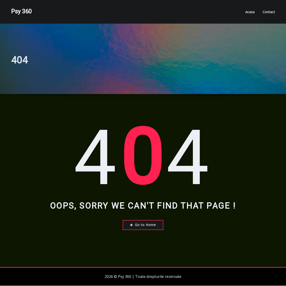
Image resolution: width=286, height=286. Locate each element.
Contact (269, 11)
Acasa (250, 11)
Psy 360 (21, 11)
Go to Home (143, 225)
